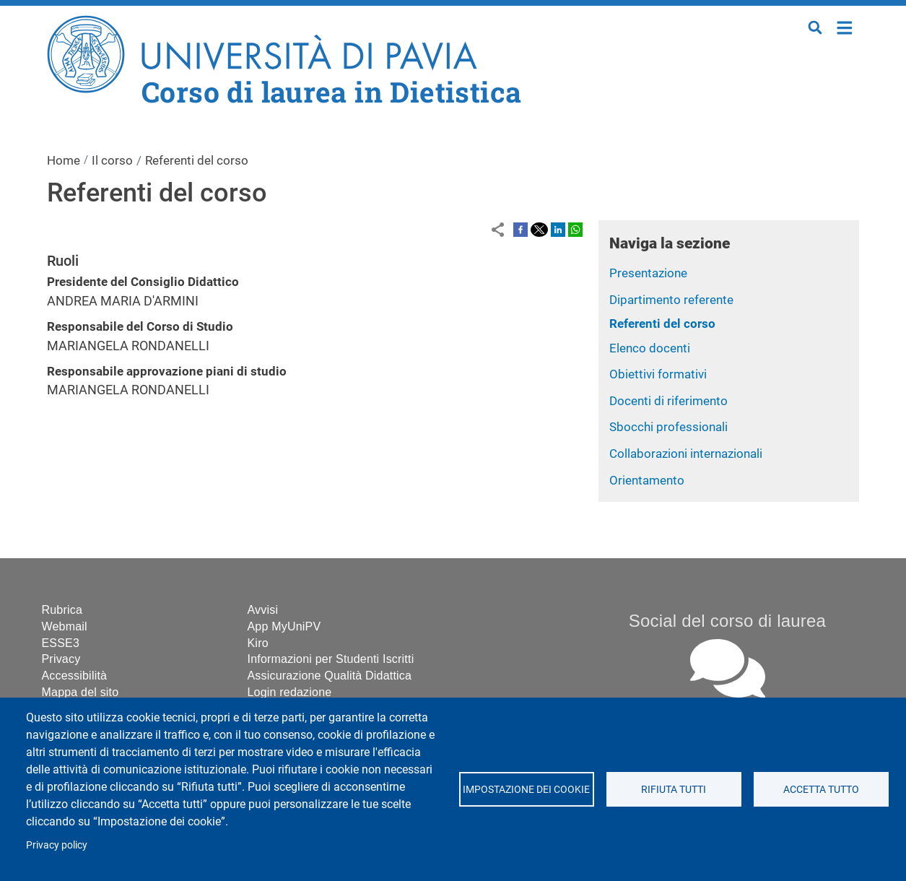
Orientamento (646, 480)
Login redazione (290, 692)
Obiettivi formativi (658, 374)
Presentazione (648, 273)
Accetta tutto (821, 789)
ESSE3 (61, 643)
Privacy (61, 659)
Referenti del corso (662, 323)
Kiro (258, 643)
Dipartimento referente (671, 299)
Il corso (112, 160)
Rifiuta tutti (673, 789)
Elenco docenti (649, 348)
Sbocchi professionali (668, 427)
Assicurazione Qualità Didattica (330, 675)
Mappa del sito (80, 692)
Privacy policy (56, 845)
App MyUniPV (284, 626)
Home (845, 26)
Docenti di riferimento (668, 401)
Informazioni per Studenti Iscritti (331, 659)
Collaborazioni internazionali (685, 453)
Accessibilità (75, 675)
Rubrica (62, 610)
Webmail (64, 626)
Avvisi (263, 610)
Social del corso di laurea (727, 620)
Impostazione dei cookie (526, 789)
